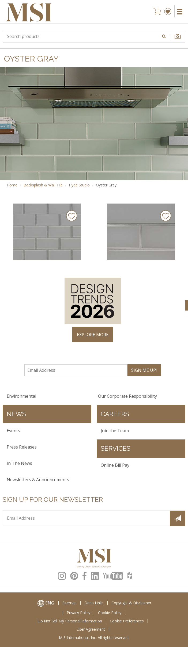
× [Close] (179, 266)
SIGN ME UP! (144, 370)
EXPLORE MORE (92, 335)
